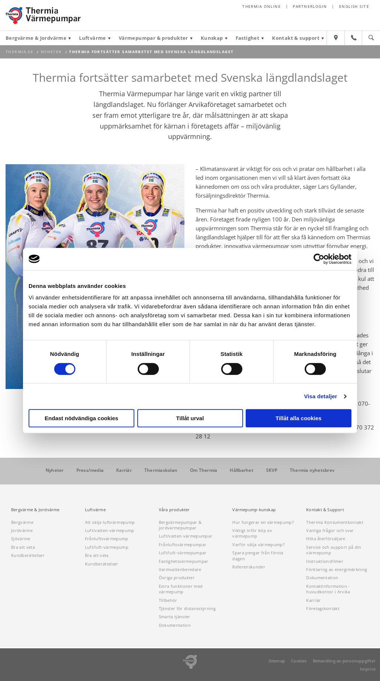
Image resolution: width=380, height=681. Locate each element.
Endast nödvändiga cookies (81, 418)
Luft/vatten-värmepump (109, 530)
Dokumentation (175, 625)
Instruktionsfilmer (324, 561)
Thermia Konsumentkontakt (334, 522)
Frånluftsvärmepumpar (183, 544)
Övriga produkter (177, 577)
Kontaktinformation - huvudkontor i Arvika (328, 588)
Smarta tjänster (174, 616)
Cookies (299, 661)
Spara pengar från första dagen (257, 555)
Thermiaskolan (160, 470)
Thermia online (261, 6)
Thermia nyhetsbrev (312, 470)
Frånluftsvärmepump (106, 538)
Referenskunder (248, 567)
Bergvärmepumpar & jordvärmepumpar (180, 525)
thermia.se (19, 51)
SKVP (271, 470)
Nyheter (51, 51)
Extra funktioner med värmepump (181, 588)
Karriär (124, 470)
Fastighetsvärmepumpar (184, 561)
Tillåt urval (190, 418)
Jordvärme (22, 530)
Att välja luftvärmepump (110, 522)
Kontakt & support (296, 38)
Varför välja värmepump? (258, 544)
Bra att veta (23, 547)
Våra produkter (174, 509)
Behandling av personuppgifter (344, 661)
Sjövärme (20, 538)
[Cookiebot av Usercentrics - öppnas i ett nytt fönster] (318, 259)
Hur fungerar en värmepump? (263, 522)
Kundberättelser (28, 555)
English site (354, 6)
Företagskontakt (323, 608)
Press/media (90, 470)
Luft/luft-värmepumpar (183, 552)
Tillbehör (168, 600)
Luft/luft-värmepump (106, 547)
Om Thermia (203, 470)
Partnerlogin (310, 6)
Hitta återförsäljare (325, 538)
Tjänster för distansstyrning (187, 608)
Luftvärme (92, 38)
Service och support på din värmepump (333, 549)
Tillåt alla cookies (299, 418)
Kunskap (212, 38)
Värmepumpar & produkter (153, 38)
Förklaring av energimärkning (336, 569)
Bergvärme (22, 522)
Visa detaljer (320, 396)
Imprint (368, 669)
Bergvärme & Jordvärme (36, 38)
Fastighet (248, 38)
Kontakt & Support (325, 509)
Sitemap (277, 661)
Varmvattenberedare (180, 569)
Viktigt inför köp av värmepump (252, 533)
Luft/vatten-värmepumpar (186, 536)
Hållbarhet (241, 470)
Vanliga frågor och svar (330, 530)
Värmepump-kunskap (254, 509)
